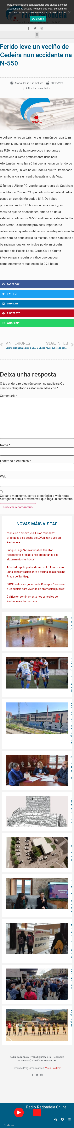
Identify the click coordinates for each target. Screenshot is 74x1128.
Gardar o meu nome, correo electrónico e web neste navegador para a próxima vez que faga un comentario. (36, 497)
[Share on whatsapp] (37, 323)
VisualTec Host (53, 1068)
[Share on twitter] (37, 294)
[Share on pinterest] (37, 313)
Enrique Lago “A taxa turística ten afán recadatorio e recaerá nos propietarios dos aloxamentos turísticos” (32, 555)
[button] (37, 35)
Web (3, 476)
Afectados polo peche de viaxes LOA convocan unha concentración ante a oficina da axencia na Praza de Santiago (36, 572)
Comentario (9, 395)
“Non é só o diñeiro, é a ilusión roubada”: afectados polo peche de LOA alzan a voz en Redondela (34, 538)
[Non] (69, 12)
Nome (5, 445)
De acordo (38, 18)
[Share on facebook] (37, 284)
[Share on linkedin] (37, 304)
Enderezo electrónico (15, 461)
